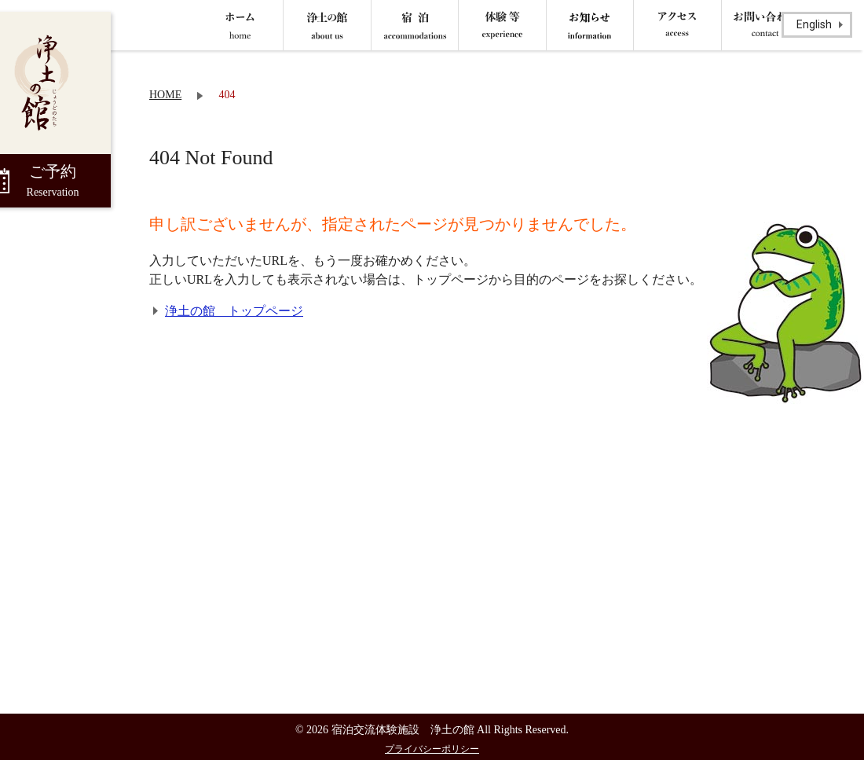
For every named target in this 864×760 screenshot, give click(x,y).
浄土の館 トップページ (234, 311)
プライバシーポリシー (432, 748)
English (814, 24)
